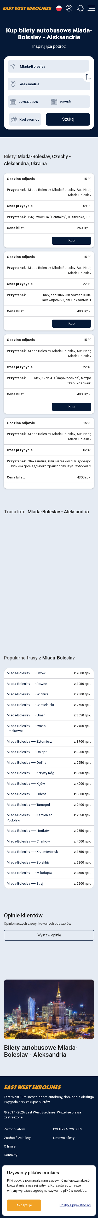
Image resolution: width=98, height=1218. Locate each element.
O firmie (9, 1146)
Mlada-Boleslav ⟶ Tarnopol (28, 805)
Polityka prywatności (75, 1205)
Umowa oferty (63, 1138)
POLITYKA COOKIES (67, 1129)
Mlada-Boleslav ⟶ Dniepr (27, 752)
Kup (71, 240)
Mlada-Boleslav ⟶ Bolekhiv (28, 862)
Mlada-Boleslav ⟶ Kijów (26, 784)
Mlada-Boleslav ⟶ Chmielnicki (30, 705)
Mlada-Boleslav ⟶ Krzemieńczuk (32, 852)
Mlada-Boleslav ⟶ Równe (27, 684)
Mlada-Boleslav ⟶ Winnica (28, 694)
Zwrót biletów (14, 1129)
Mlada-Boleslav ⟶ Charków (28, 841)
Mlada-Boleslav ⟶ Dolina (26, 763)
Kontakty (10, 1155)
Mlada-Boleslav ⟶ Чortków (28, 831)
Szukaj (68, 119)
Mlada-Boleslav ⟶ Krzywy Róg (30, 773)
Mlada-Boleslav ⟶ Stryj (25, 883)
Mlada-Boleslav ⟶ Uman (26, 715)
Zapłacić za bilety (17, 1138)
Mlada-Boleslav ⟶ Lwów (26, 673)
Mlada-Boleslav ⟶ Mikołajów (30, 873)
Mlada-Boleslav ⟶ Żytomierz (29, 741)
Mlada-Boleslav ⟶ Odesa (27, 794)
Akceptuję (24, 1205)
